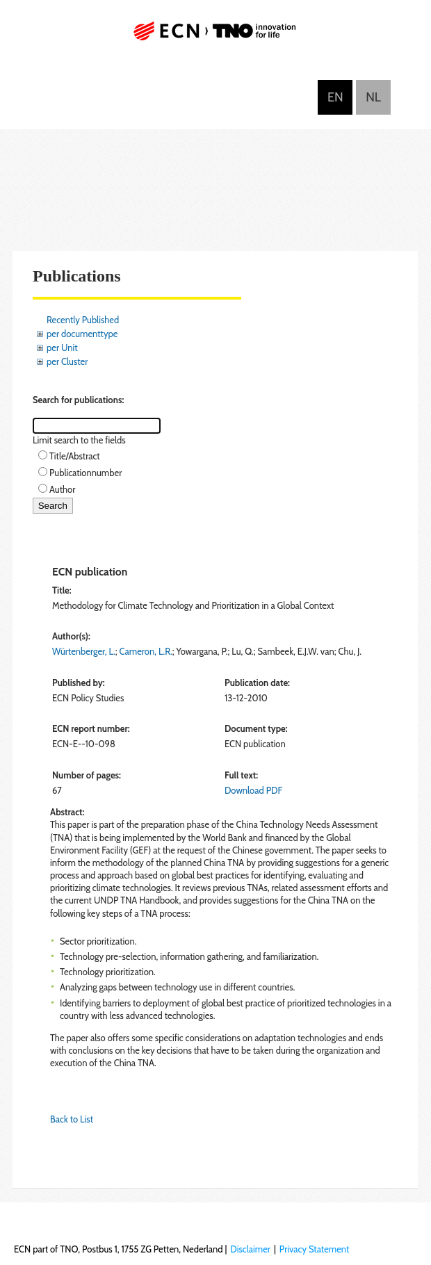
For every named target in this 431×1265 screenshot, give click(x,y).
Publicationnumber (85, 472)
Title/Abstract (74, 456)
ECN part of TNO (215, 36)
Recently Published (83, 319)
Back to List (71, 1119)
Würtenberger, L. (83, 651)
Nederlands (373, 97)
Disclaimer (250, 1249)
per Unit (62, 347)
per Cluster (67, 361)
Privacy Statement (314, 1249)
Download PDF (253, 790)
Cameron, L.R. (146, 651)
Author (62, 489)
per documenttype (82, 333)
